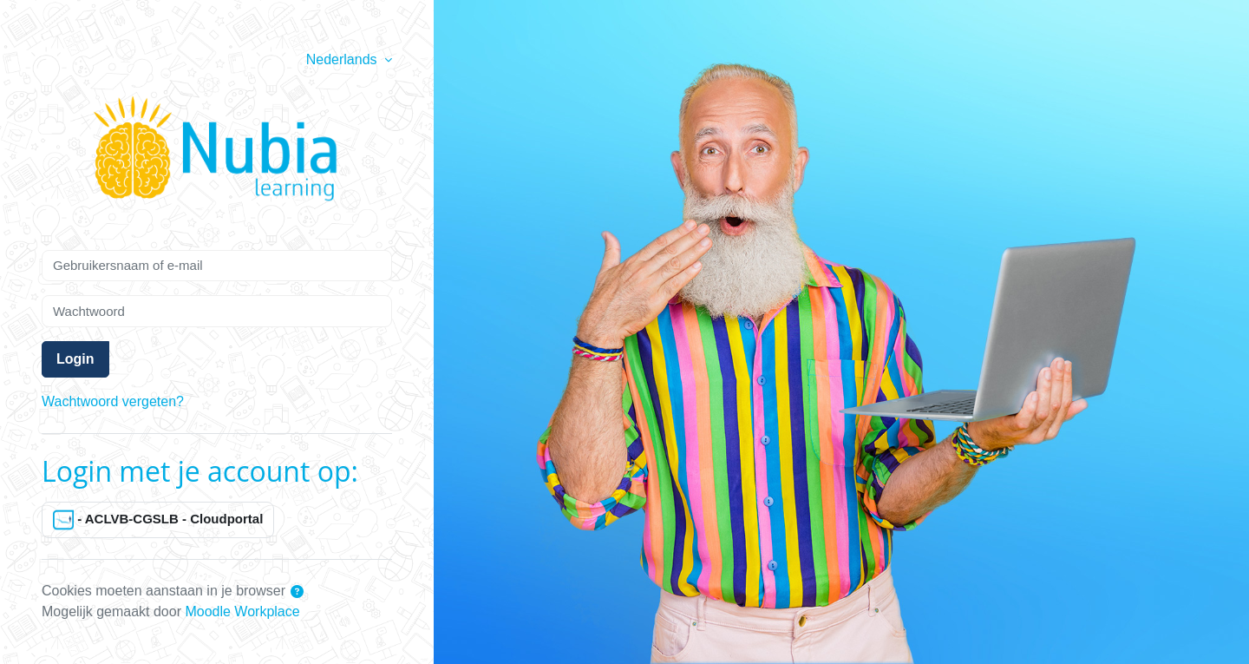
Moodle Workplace (242, 611)
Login (75, 359)
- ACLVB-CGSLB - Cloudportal (158, 520)
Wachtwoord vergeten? (113, 401)
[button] (298, 592)
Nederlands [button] (343, 59)
